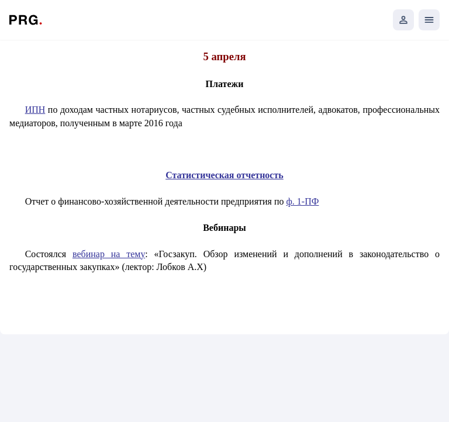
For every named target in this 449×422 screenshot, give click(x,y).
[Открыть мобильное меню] (429, 19)
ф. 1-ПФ (302, 201)
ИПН (35, 110)
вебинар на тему (108, 254)
